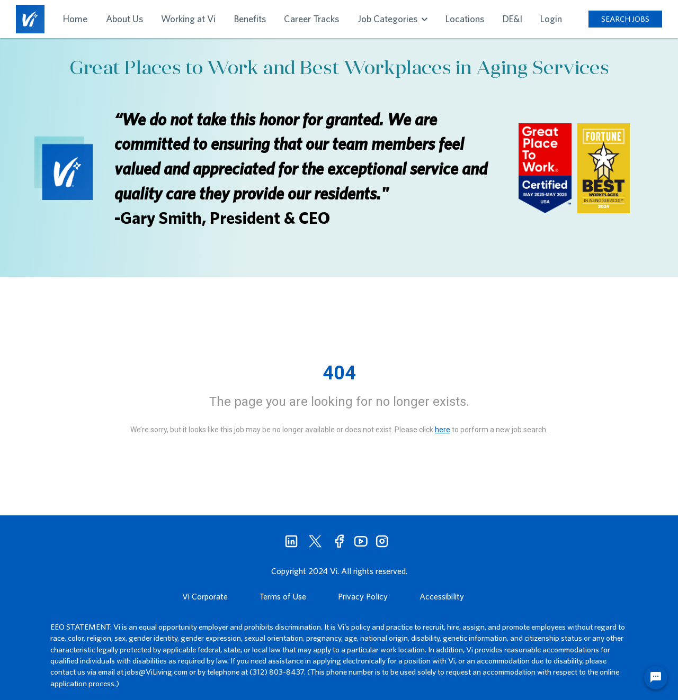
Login (551, 18)
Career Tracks (311, 18)
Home (75, 18)
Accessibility (442, 596)
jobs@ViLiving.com (156, 671)
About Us (124, 18)
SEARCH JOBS (625, 18)
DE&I (512, 18)
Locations (464, 18)
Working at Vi (188, 18)
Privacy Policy (363, 596)
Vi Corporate (205, 596)
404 (339, 373)
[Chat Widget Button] (655, 677)
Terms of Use (283, 596)
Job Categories (392, 18)
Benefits (250, 18)
